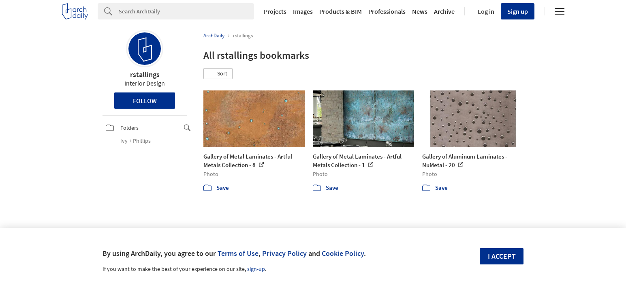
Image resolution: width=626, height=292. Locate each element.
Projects (275, 11)
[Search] (186, 11)
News (419, 11)
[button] (218, 73)
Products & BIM (340, 11)
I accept (502, 256)
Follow (145, 101)
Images (303, 11)
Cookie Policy (343, 253)
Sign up (517, 11)
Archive (444, 11)
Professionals (387, 11)
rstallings (145, 74)
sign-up (256, 269)
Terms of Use (238, 253)
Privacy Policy (284, 253)
